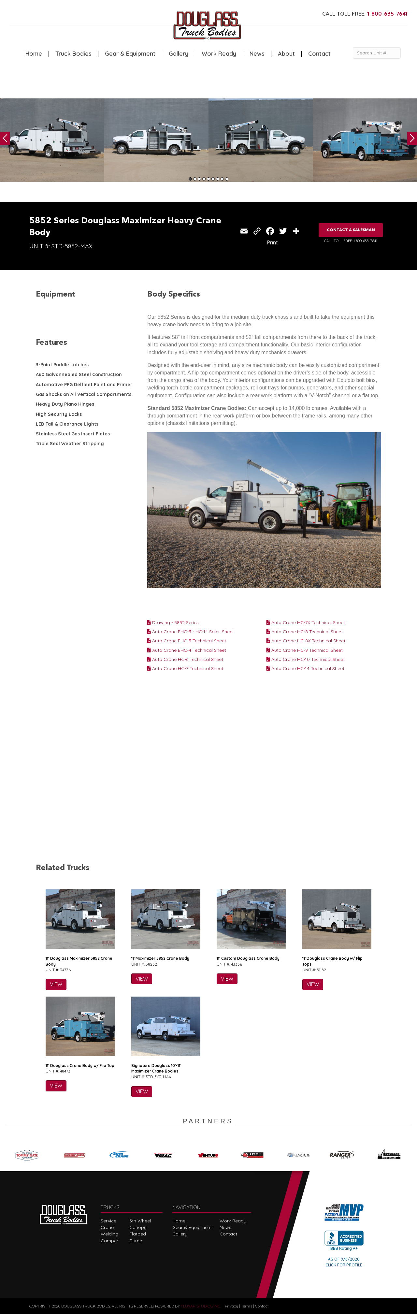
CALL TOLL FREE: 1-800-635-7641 (350, 241)
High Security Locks (59, 414)
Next (412, 138)
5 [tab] (208, 179)
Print (272, 242)
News (257, 54)
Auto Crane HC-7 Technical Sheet (185, 668)
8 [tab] (222, 179)
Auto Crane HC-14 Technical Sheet (305, 668)
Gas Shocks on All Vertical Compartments (83, 394)
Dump (135, 1241)
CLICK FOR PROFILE (343, 1265)
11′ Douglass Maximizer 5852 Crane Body (79, 961)
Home (33, 54)
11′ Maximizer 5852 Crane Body (160, 958)
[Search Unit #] (377, 53)
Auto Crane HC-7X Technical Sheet (305, 622)
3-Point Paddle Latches (62, 365)
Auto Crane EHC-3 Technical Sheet (186, 641)
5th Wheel (140, 1221)
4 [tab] (204, 179)
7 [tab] (217, 179)
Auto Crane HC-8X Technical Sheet (305, 641)
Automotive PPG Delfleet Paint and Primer (84, 384)
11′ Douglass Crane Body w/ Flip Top (80, 1065)
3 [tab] (199, 179)
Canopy (138, 1227)
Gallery (178, 54)
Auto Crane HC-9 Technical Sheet (304, 650)
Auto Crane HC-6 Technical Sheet (185, 659)
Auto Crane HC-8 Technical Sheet (304, 632)
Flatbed (137, 1234)
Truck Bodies (73, 54)
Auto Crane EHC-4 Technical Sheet (186, 650)
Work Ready (219, 54)
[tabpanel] (52, 140)
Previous (5, 138)
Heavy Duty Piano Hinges (65, 404)
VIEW (56, 984)
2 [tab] (194, 179)
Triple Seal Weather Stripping (70, 443)
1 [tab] (190, 179)
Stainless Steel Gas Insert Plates (73, 434)
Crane (107, 1227)
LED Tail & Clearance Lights (67, 424)
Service (108, 1221)
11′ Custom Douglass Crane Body (248, 958)
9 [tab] (226, 179)
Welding (109, 1234)
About (286, 54)
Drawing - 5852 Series (173, 622)
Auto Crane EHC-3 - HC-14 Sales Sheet (190, 632)
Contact (319, 54)
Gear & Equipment (130, 54)
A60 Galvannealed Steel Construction (79, 374)
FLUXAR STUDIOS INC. (201, 1306)
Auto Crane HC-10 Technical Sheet (305, 659)
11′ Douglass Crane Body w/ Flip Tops (332, 961)
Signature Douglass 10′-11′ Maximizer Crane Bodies (156, 1068)
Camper (109, 1241)
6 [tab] (213, 179)
